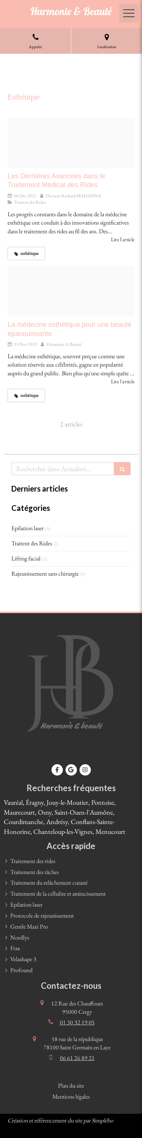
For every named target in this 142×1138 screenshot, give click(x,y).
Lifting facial (26, 558)
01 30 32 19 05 (77, 1022)
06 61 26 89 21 (77, 1058)
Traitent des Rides (31, 543)
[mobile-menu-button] (128, 13)
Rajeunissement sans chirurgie (45, 574)
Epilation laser (27, 528)
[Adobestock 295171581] (71, 291)
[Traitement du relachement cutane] (71, 142)
